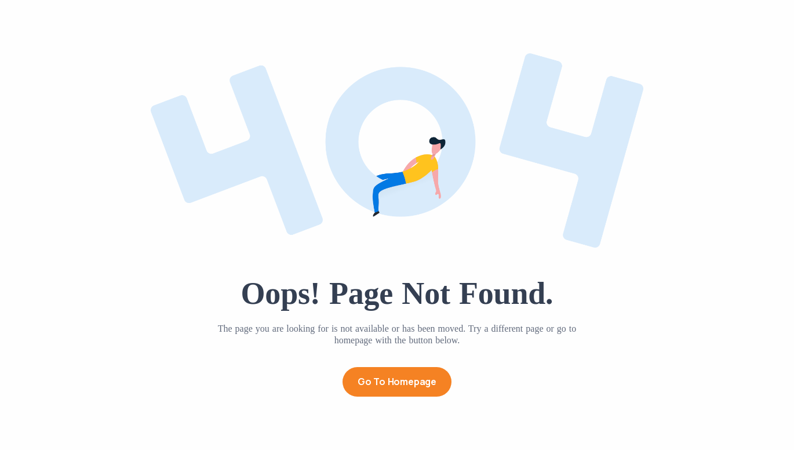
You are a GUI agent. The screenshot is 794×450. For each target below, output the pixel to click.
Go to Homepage (397, 381)
